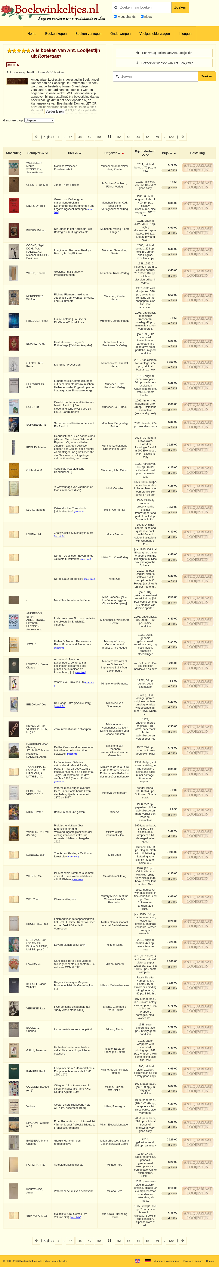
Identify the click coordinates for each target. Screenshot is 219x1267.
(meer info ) (79, 511)
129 (171, 137)
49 (89, 137)
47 (70, 137)
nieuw (148, 16)
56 (157, 137)
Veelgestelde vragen (154, 33)
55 (147, 137)
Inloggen (185, 33)
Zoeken (180, 7)
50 (99, 137)
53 (128, 137)
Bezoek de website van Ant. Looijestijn (164, 63)
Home (31, 33)
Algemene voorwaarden (167, 1261)
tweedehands (126, 16)
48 (80, 137)
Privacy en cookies (193, 1261)
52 (119, 137)
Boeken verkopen (88, 33)
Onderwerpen (120, 33)
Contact (210, 1261)
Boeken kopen (56, 33)
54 (138, 137)
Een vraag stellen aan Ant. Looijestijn (164, 53)
